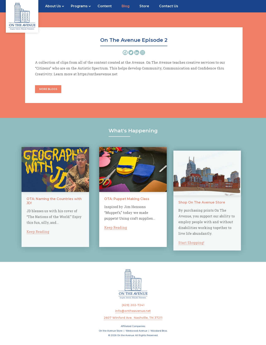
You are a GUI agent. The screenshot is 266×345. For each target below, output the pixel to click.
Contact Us (168, 6)
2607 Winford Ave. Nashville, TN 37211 (133, 318)
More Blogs (48, 89)
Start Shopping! (191, 248)
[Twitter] (130, 52)
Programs (79, 6)
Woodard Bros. (158, 330)
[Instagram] (142, 52)
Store (144, 6)
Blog (125, 6)
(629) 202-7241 (133, 305)
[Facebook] (125, 52)
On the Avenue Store (110, 330)
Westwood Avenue (136, 330)
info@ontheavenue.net (133, 311)
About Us (53, 6)
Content (105, 6)
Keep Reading (32, 231)
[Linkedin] (136, 52)
